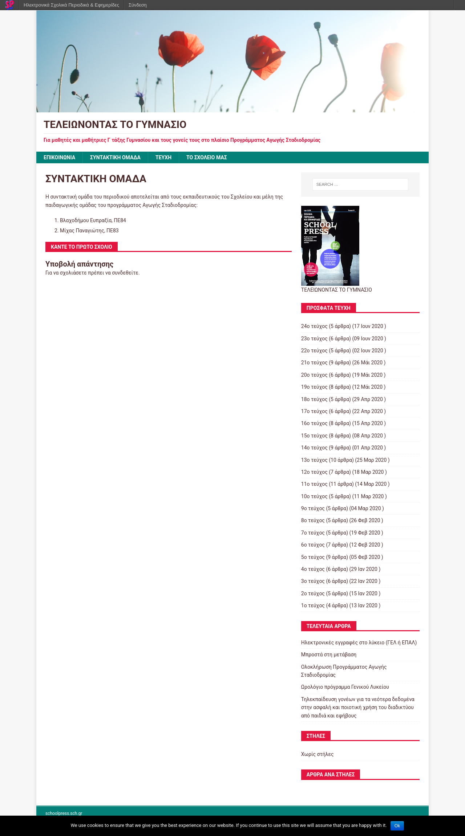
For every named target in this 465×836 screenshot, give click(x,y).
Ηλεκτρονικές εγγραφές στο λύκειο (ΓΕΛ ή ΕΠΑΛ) (359, 642)
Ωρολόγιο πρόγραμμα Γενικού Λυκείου (345, 687)
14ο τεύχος (314, 448)
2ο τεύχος (313, 593)
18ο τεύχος (314, 399)
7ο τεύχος (313, 533)
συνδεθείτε (125, 273)
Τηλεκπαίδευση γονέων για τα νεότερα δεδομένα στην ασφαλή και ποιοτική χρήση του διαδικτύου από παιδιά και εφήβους (358, 707)
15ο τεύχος (314, 436)
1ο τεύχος (313, 605)
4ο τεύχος (313, 569)
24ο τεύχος (314, 326)
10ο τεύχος (314, 496)
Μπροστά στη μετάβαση (328, 654)
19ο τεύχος (314, 387)
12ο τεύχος (314, 472)
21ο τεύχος (314, 362)
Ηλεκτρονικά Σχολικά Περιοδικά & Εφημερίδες (71, 5)
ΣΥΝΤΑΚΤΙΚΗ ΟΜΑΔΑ (115, 157)
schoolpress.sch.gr (63, 813)
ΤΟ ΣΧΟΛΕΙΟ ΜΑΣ (206, 157)
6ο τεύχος (313, 545)
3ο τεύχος (313, 581)
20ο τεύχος (314, 375)
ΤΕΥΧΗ (163, 157)
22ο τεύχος (314, 350)
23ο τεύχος (314, 338)
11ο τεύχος (314, 484)
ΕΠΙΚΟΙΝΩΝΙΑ (59, 157)
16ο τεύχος (314, 423)
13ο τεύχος (314, 460)
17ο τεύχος (314, 411)
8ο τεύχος (313, 520)
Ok (397, 825)
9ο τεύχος (313, 508)
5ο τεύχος (313, 557)
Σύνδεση (138, 5)
